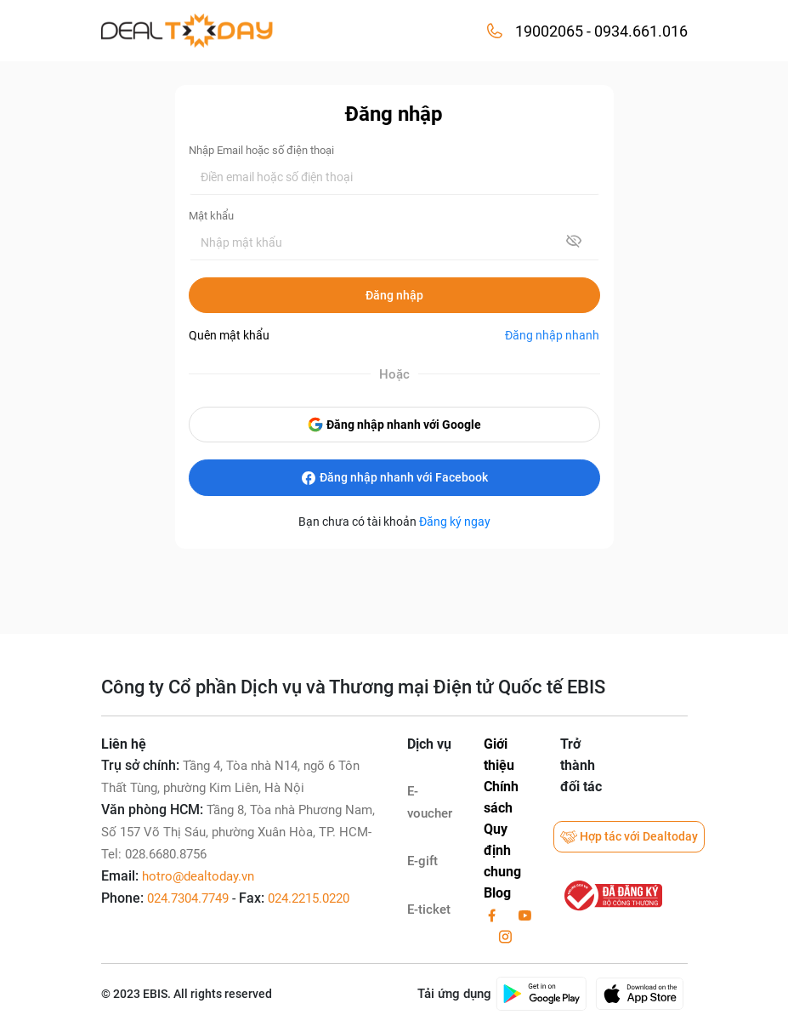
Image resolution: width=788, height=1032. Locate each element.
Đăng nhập (394, 295)
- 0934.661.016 (635, 31)
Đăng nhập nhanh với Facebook (394, 478)
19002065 (549, 31)
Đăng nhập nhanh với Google (394, 424)
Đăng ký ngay (454, 521)
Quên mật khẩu (229, 335)
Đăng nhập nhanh (552, 335)
